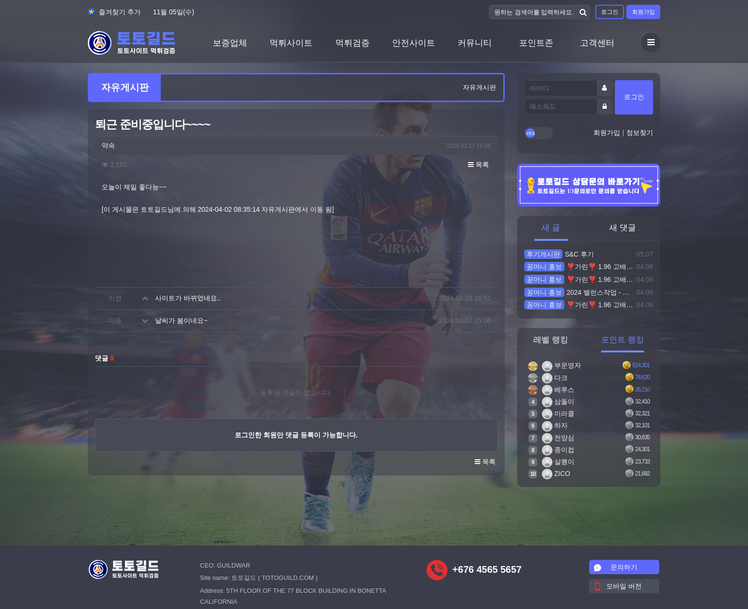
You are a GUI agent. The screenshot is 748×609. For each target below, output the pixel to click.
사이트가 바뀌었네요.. (188, 298)
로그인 (609, 12)
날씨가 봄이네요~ (181, 320)
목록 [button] (478, 164)
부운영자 (561, 365)
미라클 (558, 413)
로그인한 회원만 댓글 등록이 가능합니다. (296, 435)
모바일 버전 (618, 586)
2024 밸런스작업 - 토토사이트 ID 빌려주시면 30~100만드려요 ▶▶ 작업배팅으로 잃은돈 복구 (578, 292)
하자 (555, 425)
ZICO (556, 473)
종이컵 (558, 450)
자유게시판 (479, 87)
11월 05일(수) (173, 12)
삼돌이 (558, 401)
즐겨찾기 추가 (114, 12)
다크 (555, 378)
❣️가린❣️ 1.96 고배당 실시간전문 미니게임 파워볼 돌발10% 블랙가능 (578, 266)
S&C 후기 (559, 254)
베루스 (558, 389)
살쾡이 (558, 461)
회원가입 (643, 12)
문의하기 (616, 567)
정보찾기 (639, 132)
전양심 (558, 438)
